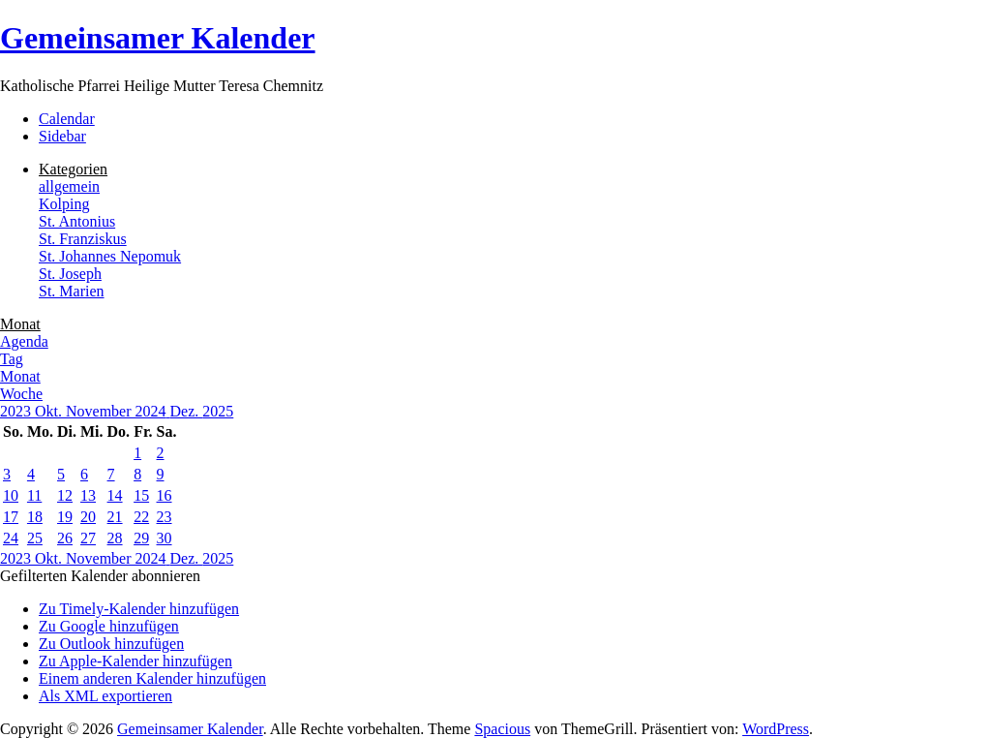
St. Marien (72, 291)
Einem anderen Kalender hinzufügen (152, 678)
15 (141, 495)
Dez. (186, 411)
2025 (217, 411)
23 (164, 516)
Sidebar (62, 136)
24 (10, 538)
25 (35, 538)
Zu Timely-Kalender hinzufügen (139, 608)
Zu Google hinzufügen (109, 626)
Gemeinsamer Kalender (157, 37)
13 (88, 495)
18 (35, 516)
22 (141, 516)
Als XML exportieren (105, 696)
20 (88, 516)
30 (164, 538)
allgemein (69, 186)
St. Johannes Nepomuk (110, 256)
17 (10, 516)
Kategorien (73, 169)
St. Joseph (70, 273)
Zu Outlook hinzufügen (111, 643)
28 (115, 538)
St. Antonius (77, 221)
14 (115, 495)
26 (65, 538)
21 (115, 516)
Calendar (67, 118)
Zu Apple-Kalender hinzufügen (135, 661)
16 (164, 495)
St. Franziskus (83, 239)
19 (65, 516)
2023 (17, 411)
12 (65, 495)
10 (10, 495)
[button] (100, 576)
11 (34, 495)
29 (141, 538)
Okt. (50, 411)
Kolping (64, 204)
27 (88, 538)
